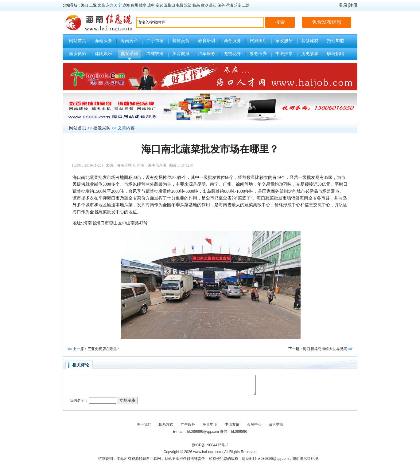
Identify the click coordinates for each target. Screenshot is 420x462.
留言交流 (276, 424)
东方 (109, 5)
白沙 (204, 5)
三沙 (246, 5)
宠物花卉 (232, 53)
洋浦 (229, 5)
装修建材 (309, 40)
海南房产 (129, 40)
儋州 (134, 5)
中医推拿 (284, 53)
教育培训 (206, 40)
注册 (353, 5)
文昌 (101, 5)
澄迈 (188, 5)
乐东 (237, 5)
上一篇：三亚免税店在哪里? (96, 349)
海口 (84, 5)
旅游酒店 (258, 40)
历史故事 (309, 53)
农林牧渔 (155, 53)
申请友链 (232, 424)
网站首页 (77, 40)
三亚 (93, 5)
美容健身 (180, 53)
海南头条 (103, 40)
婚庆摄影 (77, 53)
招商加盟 (335, 40)
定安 (159, 5)
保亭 (221, 5)
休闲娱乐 (103, 53)
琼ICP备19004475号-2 (210, 445)
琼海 (126, 5)
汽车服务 (206, 53)
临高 (196, 5)
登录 (343, 5)
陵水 (142, 5)
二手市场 (155, 40)
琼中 (151, 5)
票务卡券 (258, 53)
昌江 (212, 5)
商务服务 (232, 40)
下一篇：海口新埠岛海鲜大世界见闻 (317, 349)
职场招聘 (335, 53)
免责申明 (210, 424)
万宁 (118, 5)
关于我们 (144, 424)
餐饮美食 (180, 40)
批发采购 (129, 53)
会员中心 (254, 424)
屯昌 (179, 5)
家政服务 (284, 40)
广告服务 (188, 424)
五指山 (169, 5)
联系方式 (165, 424)
